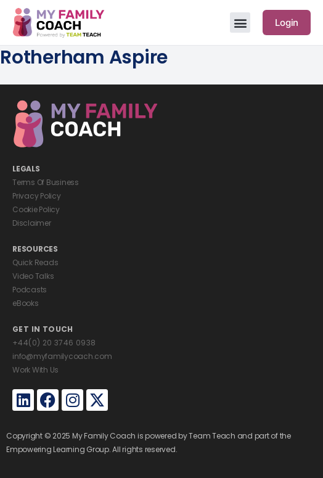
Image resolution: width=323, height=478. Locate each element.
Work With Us (35, 370)
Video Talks (33, 276)
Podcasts (29, 289)
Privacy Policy (36, 196)
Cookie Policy (36, 209)
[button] (240, 22)
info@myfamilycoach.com (62, 356)
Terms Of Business (45, 182)
